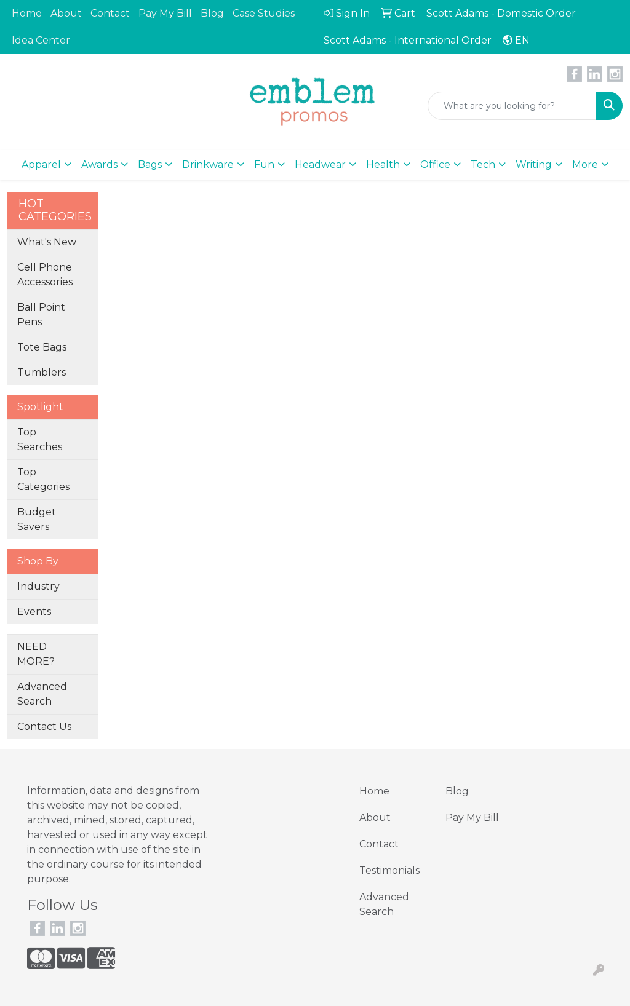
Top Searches (39, 439)
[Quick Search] (512, 106)
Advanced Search (42, 694)
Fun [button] (264, 164)
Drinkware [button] (208, 164)
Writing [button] (534, 164)
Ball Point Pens (41, 314)
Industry (38, 586)
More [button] (585, 164)
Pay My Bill (165, 13)
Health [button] (383, 164)
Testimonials (389, 870)
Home (27, 13)
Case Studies (264, 13)
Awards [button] (99, 164)
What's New (46, 242)
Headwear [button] (320, 164)
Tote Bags (41, 347)
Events (34, 611)
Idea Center (41, 40)
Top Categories (43, 479)
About (66, 13)
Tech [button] (483, 164)
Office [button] (435, 164)
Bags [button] (150, 164)
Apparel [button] (41, 164)
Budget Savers (36, 519)
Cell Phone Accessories (45, 274)
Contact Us (44, 726)
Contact (110, 13)
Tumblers (41, 372)
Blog (212, 13)
